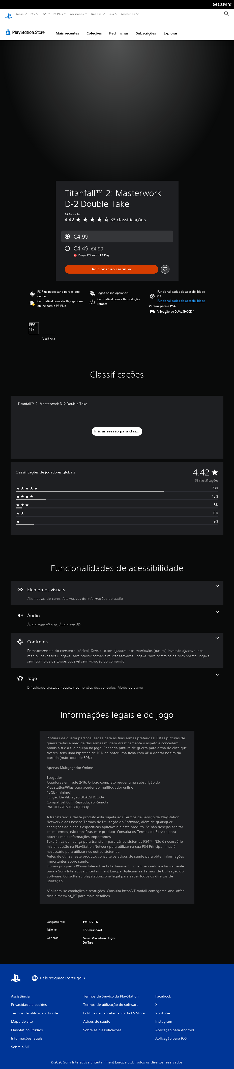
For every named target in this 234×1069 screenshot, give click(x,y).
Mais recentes (67, 28)
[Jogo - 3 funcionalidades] (117, 677)
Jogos (19, 14)
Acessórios (76, 14)
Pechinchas (119, 28)
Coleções (94, 28)
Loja (111, 14)
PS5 (32, 14)
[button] (181, 296)
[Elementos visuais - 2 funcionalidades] (117, 588)
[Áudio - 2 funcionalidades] (117, 614)
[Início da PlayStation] (9, 14)
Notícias (96, 14)
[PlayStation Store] (26, 27)
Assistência (128, 14)
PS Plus (58, 14)
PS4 (44, 14)
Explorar (170, 28)
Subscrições (146, 28)
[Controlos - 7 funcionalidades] (117, 645)
